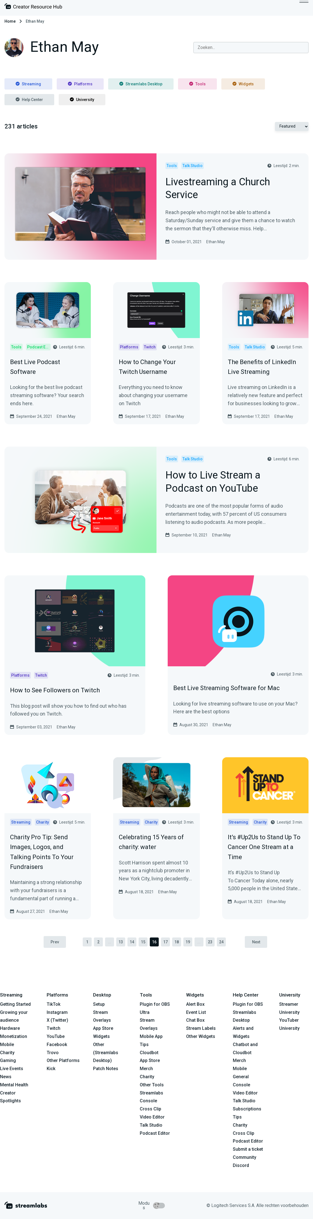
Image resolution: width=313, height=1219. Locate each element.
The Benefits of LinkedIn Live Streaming (262, 366)
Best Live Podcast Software (35, 366)
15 (143, 942)
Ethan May (215, 242)
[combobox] (251, 47)
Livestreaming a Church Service (217, 189)
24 (221, 942)
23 (210, 942)
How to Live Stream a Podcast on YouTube (212, 482)
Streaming (28, 84)
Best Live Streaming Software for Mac (226, 687)
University (82, 99)
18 (176, 942)
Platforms (80, 84)
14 (132, 942)
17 (165, 942)
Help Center (29, 99)
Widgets (243, 84)
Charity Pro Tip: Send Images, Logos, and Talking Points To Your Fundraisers (41, 852)
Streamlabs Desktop (140, 84)
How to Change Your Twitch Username (147, 366)
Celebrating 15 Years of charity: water (151, 842)
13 (120, 942)
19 (188, 942)
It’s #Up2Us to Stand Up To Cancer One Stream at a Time (264, 847)
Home (10, 21)
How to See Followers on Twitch (55, 690)
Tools (197, 84)
